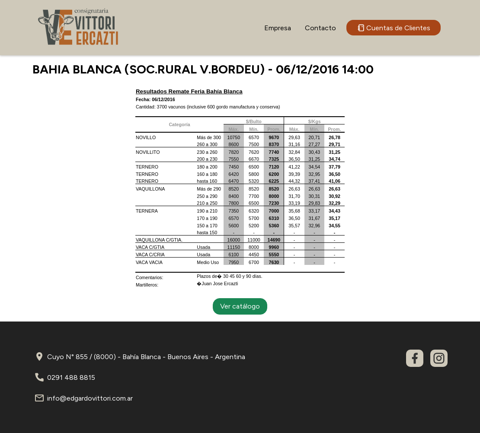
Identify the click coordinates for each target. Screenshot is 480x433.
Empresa (277, 28)
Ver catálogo (240, 306)
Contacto (320, 28)
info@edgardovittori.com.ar (90, 398)
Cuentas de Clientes (393, 27)
